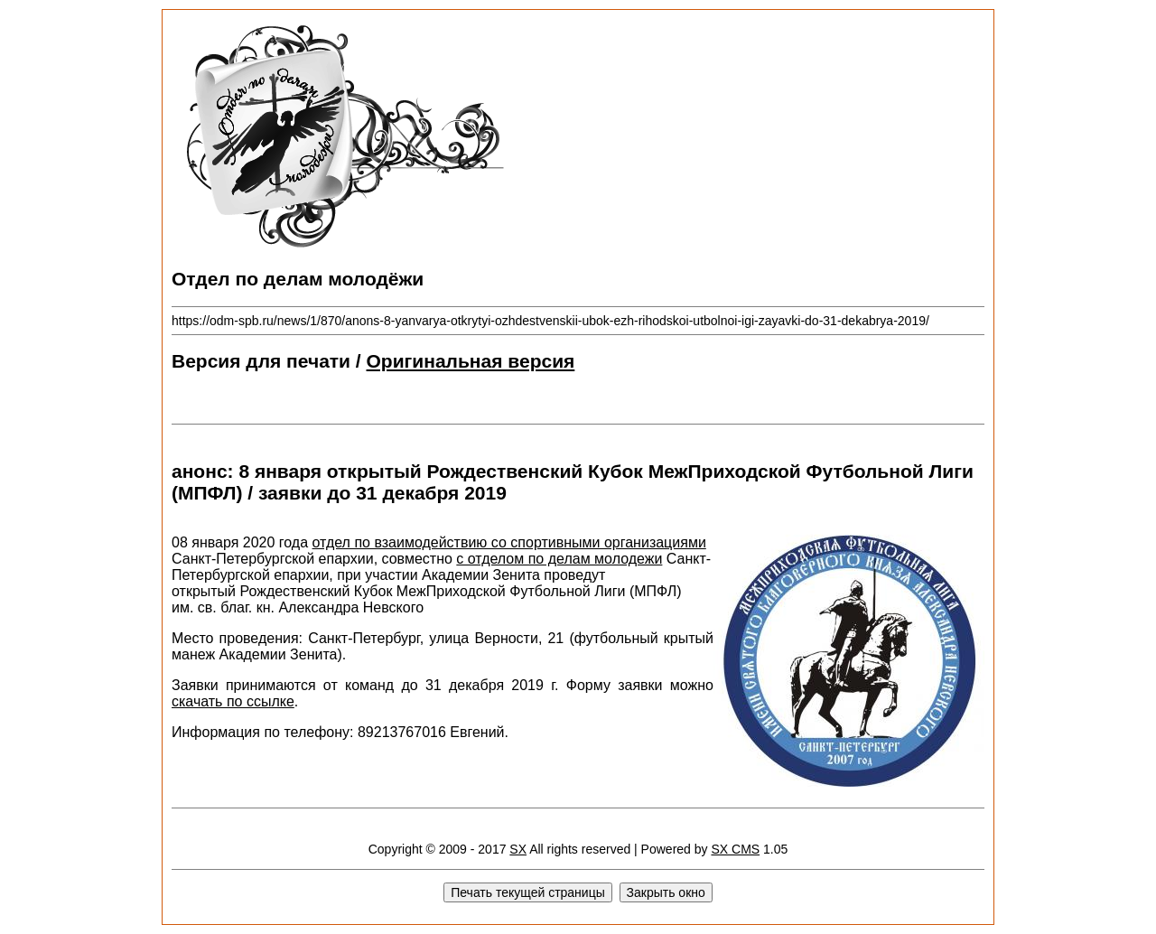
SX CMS (735, 849)
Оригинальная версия (471, 360)
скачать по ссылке (233, 701)
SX (518, 849)
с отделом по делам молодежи (559, 558)
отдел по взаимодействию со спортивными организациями (509, 542)
